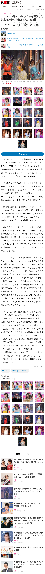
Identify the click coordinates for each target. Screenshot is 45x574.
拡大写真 (24, 154)
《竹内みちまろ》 (38, 366)
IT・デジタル (13, 6)
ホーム (4, 6)
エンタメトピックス (21, 371)
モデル (6, 371)
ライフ (40, 6)
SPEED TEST (22, 6)
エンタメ (31, 6)
